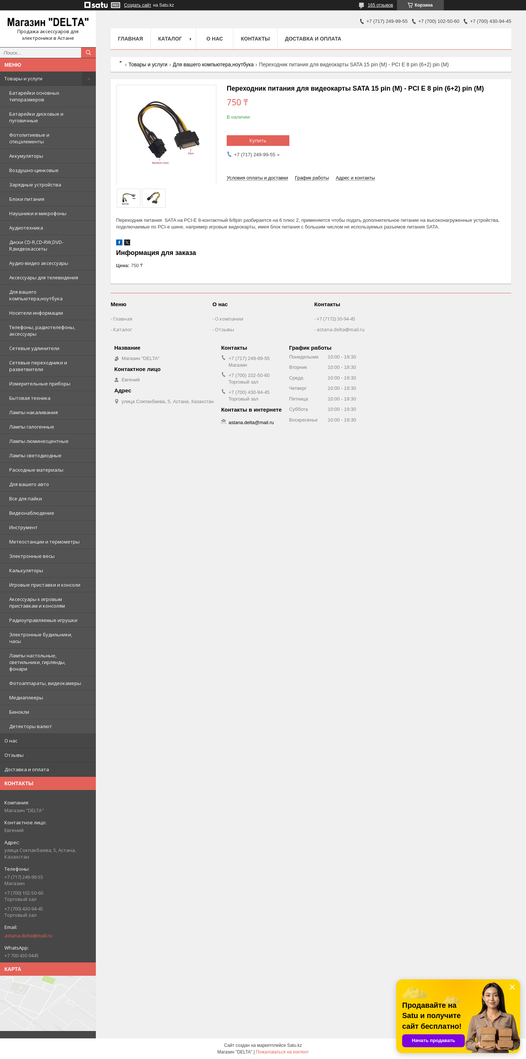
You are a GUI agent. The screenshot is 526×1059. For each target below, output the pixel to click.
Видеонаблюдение (31, 513)
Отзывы (14, 755)
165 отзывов (380, 5)
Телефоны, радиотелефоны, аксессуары (42, 330)
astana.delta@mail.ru (28, 935)
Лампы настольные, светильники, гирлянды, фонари (37, 662)
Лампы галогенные (31, 426)
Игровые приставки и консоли (44, 584)
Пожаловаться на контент (282, 1052)
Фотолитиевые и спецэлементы (29, 138)
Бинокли (19, 712)
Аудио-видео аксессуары (38, 263)
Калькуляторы (26, 570)
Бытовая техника (29, 398)
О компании (229, 318)
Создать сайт (137, 5)
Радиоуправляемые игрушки (43, 620)
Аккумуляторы (26, 156)
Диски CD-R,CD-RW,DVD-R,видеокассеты (36, 245)
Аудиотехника (26, 227)
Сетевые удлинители (34, 348)
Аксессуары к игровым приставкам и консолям (37, 602)
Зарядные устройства (35, 184)
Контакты (255, 39)
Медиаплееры (26, 697)
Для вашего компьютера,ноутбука (36, 295)
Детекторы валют (30, 726)
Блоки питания (26, 199)
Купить (258, 140)
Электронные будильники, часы (40, 637)
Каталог (170, 39)
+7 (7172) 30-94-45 (336, 318)
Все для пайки (25, 498)
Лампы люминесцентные (39, 441)
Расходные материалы (36, 469)
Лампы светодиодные (35, 455)
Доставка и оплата (26, 769)
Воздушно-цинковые (34, 170)
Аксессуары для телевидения (43, 277)
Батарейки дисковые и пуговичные (36, 117)
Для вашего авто (29, 484)
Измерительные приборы (39, 383)
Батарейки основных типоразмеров (34, 96)
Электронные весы (32, 556)
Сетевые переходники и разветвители (38, 366)
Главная (130, 39)
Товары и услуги (23, 78)
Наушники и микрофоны (37, 213)
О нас (10, 740)
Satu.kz (294, 1045)
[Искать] (88, 52)
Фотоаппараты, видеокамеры (45, 683)
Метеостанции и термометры (44, 541)
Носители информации (36, 313)
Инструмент (23, 527)
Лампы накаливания (33, 412)
